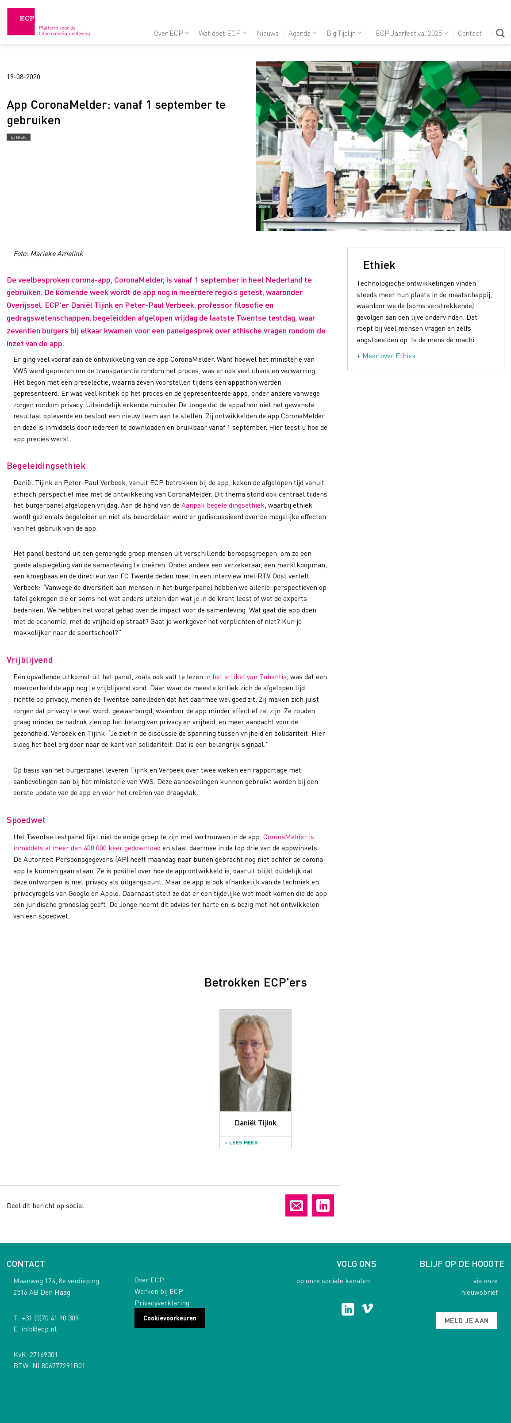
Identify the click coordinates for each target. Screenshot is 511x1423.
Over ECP (171, 33)
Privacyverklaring (161, 1302)
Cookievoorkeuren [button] (169, 1318)
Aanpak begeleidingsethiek (223, 504)
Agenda (302, 33)
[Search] (500, 32)
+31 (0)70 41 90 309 (50, 1317)
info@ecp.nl (39, 1328)
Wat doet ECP (222, 33)
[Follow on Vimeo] (367, 1310)
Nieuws (268, 33)
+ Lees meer (241, 1142)
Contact (470, 33)
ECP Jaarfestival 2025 (412, 33)
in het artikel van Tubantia (246, 676)
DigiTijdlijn (344, 33)
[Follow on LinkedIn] (348, 1310)
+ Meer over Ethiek (386, 355)
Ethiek (18, 137)
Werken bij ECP (158, 1291)
